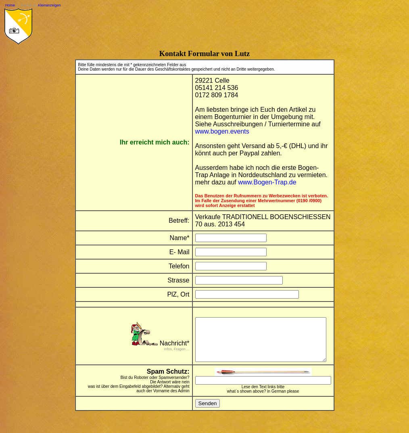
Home (10, 5)
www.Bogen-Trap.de (262, 182)
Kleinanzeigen (49, 5)
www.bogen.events (217, 131)
